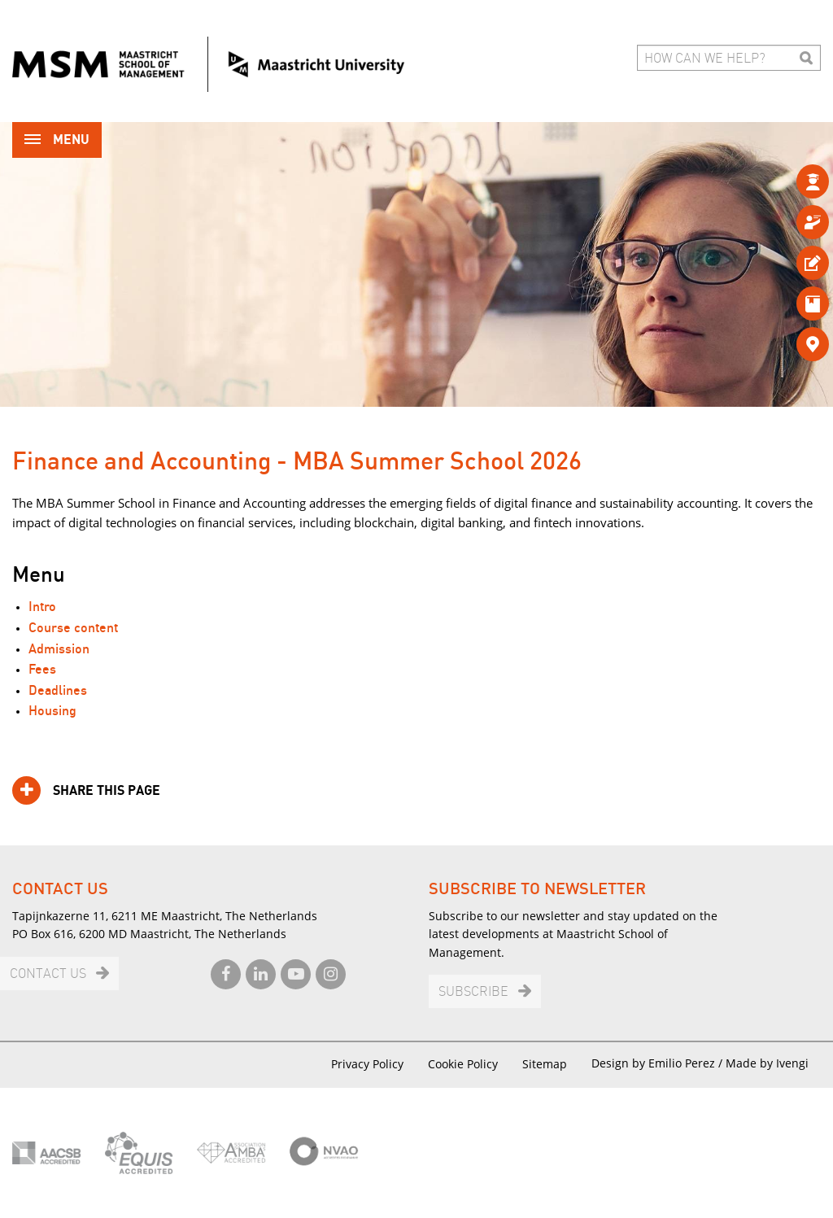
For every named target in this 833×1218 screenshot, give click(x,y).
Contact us (48, 974)
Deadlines (57, 691)
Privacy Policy (367, 1064)
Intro (42, 607)
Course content (73, 628)
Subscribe (473, 992)
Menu (56, 141)
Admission (58, 650)
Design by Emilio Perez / (658, 1063)
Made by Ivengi (767, 1063)
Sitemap (544, 1064)
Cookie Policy (463, 1064)
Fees (42, 670)
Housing (52, 711)
